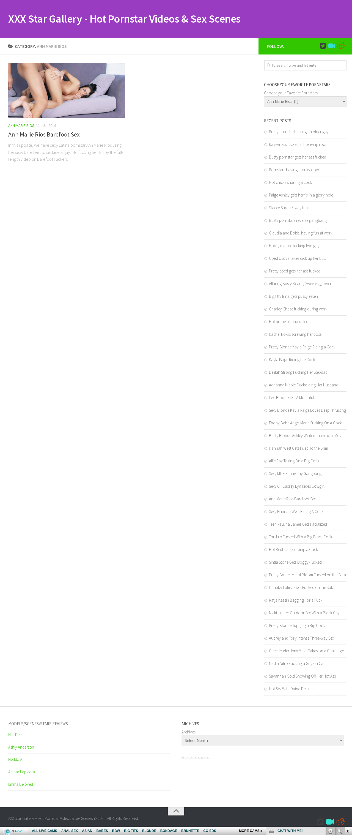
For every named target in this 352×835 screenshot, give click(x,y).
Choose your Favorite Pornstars (291, 93)
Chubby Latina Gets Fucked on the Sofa (301, 588)
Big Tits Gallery (205, 758)
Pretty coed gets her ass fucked (294, 271)
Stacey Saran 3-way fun (288, 208)
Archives (189, 732)
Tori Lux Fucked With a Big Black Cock (300, 537)
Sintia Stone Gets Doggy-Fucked (295, 562)
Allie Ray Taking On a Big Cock (294, 461)
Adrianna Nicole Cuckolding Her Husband (303, 385)
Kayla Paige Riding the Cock (292, 360)
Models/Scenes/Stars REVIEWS (38, 724)
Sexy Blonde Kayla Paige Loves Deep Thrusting (307, 410)
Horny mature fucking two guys (295, 246)
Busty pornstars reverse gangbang (298, 220)
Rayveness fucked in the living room (298, 145)
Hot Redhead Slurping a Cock (293, 550)
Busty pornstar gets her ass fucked (297, 157)
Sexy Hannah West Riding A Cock (296, 512)
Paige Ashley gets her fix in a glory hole (301, 195)
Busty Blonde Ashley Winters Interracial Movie (306, 436)
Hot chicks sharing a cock (290, 182)
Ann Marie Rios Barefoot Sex (44, 135)
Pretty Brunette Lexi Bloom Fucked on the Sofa (307, 575)
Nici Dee (14, 735)
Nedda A (15, 760)
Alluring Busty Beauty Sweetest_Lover (300, 284)
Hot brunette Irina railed (288, 322)
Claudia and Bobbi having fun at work (300, 233)
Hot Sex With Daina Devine (290, 689)
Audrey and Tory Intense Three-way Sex (301, 638)
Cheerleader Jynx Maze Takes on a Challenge (306, 651)
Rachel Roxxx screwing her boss (295, 334)
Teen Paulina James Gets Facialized (298, 524)
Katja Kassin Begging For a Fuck (295, 600)
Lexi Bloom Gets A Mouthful (291, 398)
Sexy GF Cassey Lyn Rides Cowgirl (296, 486)
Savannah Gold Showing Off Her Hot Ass (302, 676)
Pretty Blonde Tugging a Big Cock (297, 626)
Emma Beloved (20, 784)
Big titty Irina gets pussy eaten (293, 296)
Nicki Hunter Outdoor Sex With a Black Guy (304, 613)
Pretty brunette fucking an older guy (299, 132)
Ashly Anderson (21, 747)
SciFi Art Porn (197, 758)
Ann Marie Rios (21, 126)
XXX (182, 758)
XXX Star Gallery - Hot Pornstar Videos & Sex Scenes (131, 19)
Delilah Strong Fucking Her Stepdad (298, 372)
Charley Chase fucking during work (298, 309)
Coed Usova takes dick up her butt (297, 258)
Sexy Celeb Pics (188, 758)
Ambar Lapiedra (21, 772)
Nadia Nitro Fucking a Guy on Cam (297, 664)
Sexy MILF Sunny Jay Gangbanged (297, 474)
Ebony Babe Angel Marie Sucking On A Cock (305, 423)
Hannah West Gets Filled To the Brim (298, 448)
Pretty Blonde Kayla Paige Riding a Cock (302, 347)
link (347, 749)
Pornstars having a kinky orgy (294, 170)
